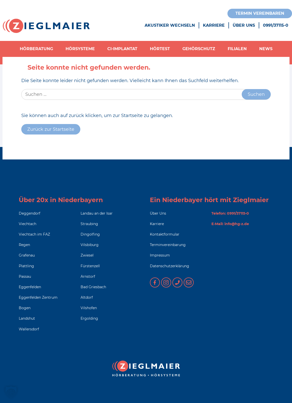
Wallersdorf (29, 329)
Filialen (237, 48)
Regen (24, 245)
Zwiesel (87, 255)
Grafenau (27, 255)
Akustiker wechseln (170, 25)
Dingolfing (90, 234)
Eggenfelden (30, 287)
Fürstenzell (90, 266)
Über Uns (244, 25)
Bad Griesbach (93, 287)
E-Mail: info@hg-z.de (230, 224)
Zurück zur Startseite (50, 129)
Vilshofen (89, 308)
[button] (11, 392)
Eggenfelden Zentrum (38, 297)
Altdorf (87, 297)
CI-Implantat (122, 48)
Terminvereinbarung (168, 245)
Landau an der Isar (97, 213)
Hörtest (160, 48)
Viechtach (27, 224)
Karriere (214, 25)
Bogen (25, 308)
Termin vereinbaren (259, 13)
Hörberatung (36, 48)
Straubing (89, 224)
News (265, 48)
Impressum (160, 255)
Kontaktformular (164, 234)
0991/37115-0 (275, 25)
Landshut (27, 318)
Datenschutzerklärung (169, 266)
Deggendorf (29, 213)
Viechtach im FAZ (34, 234)
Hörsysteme (80, 48)
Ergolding (89, 318)
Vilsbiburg (90, 245)
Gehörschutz (198, 48)
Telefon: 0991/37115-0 (230, 213)
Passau (25, 276)
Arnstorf (88, 276)
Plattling (26, 266)
